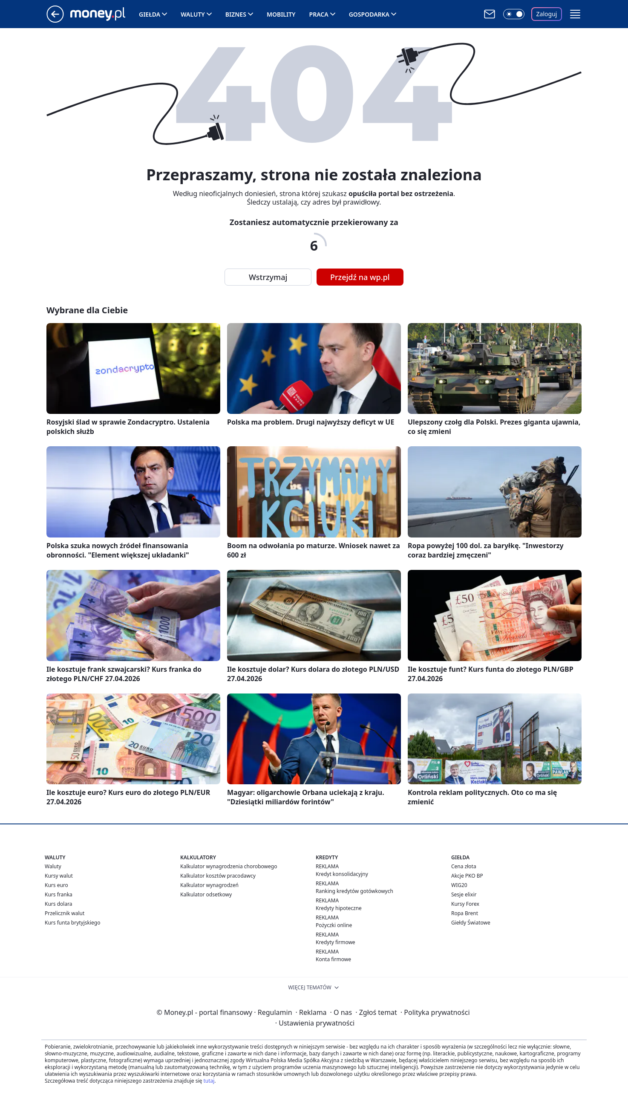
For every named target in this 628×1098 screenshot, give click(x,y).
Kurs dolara (58, 903)
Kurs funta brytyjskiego (72, 922)
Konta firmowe (333, 959)
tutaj (208, 1080)
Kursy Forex (465, 903)
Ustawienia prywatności (314, 1023)
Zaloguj (546, 14)
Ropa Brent (464, 913)
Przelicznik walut (64, 913)
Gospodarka (369, 14)
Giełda (149, 14)
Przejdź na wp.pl (360, 277)
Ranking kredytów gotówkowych (354, 891)
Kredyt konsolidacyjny (342, 874)
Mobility (281, 14)
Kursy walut (59, 875)
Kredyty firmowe (335, 942)
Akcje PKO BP (467, 875)
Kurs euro (56, 885)
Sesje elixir (463, 894)
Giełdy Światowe (470, 922)
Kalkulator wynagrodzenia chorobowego (228, 866)
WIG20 (459, 885)
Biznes (235, 14)
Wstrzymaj (268, 277)
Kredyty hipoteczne (339, 908)
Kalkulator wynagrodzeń (209, 885)
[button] (575, 14)
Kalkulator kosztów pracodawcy (218, 875)
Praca (318, 14)
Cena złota (463, 866)
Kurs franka (58, 894)
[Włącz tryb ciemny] (513, 14)
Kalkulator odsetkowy (206, 894)
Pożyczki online (334, 925)
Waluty (193, 14)
